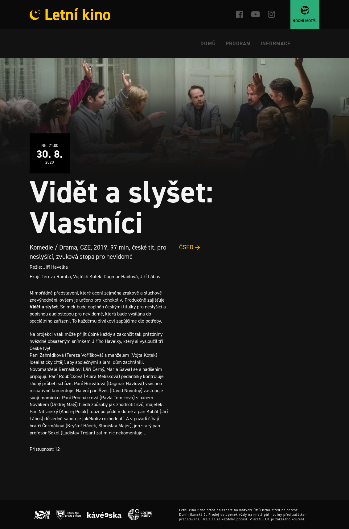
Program (238, 43)
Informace (275, 43)
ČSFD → (189, 247)
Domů (208, 43)
